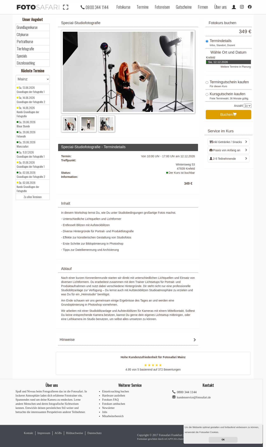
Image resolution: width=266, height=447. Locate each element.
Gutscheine (184, 7)
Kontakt (28, 433)
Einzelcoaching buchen (115, 391)
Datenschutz (94, 433)
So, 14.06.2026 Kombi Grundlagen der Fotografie (28, 112)
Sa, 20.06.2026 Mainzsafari (26, 144)
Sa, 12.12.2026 (218, 62)
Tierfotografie (25, 48)
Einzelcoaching (26, 63)
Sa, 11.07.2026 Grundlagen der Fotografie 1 (31, 154)
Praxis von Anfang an (225, 150)
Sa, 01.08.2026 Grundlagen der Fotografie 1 (31, 164)
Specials (22, 56)
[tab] (128, 340)
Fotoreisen (162, 7)
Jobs (104, 412)
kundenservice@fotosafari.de (194, 397)
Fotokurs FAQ (110, 399)
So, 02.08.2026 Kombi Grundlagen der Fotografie (28, 187)
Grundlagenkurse (27, 27)
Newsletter (108, 407)
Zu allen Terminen (33, 197)
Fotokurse (123, 7)
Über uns (220, 7)
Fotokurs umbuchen (113, 403)
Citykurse (22, 34)
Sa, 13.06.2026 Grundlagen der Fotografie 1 (31, 90)
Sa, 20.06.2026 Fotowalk (26, 134)
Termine (143, 7)
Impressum (43, 433)
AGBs (58, 433)
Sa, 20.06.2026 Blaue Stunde (26, 124)
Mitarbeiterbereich (113, 416)
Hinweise (67, 340)
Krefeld (210, 57)
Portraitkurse (25, 41)
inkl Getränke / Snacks (226, 142)
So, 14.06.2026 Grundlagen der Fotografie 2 (31, 100)
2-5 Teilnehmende (223, 158)
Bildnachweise (74, 433)
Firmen (203, 7)
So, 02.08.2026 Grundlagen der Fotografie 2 (31, 174)
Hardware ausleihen (113, 395)
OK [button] (223, 440)
